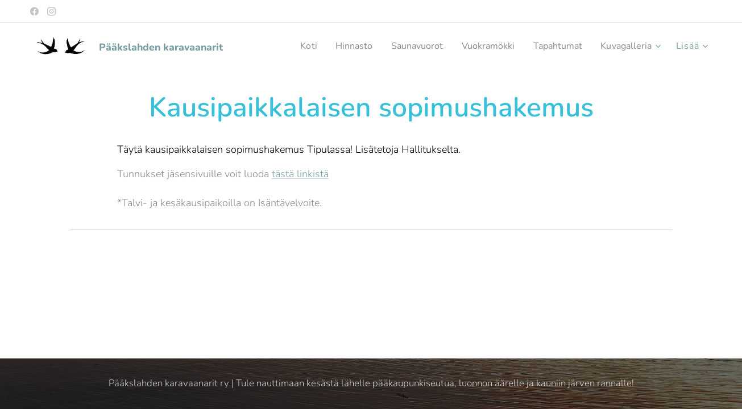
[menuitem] (290, 46)
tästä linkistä (299, 174)
